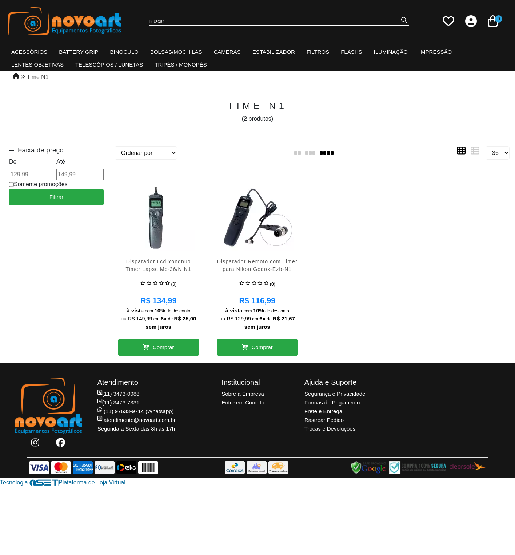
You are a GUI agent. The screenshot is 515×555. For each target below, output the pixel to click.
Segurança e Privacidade (335, 394)
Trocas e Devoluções (329, 429)
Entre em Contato (242, 402)
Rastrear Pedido (324, 420)
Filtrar (56, 197)
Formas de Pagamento (332, 402)
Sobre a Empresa (242, 394)
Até (60, 162)
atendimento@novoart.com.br (136, 420)
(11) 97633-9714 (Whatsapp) (135, 411)
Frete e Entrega (323, 411)
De (12, 162)
